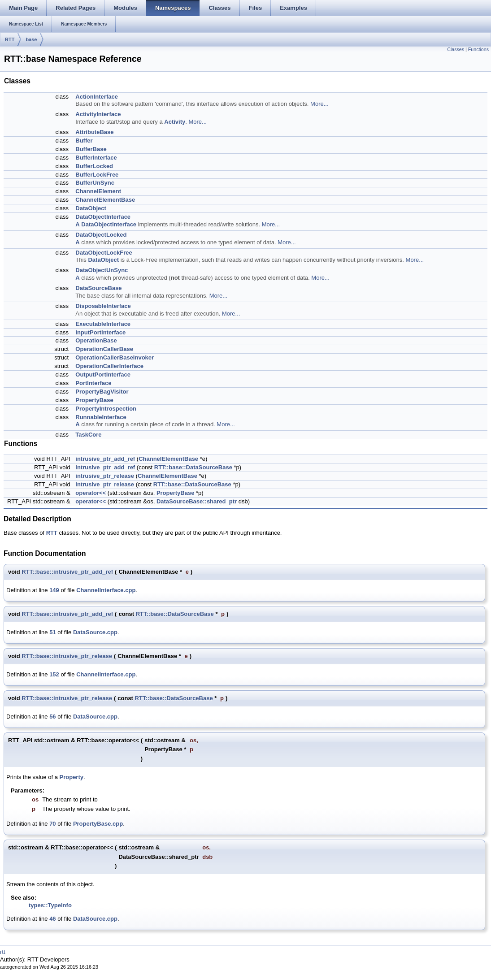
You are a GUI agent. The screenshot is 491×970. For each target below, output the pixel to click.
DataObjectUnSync (101, 270)
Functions (478, 49)
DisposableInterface (103, 306)
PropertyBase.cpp (98, 823)
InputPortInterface (100, 332)
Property (71, 777)
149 (54, 590)
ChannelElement (98, 191)
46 (52, 918)
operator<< (90, 492)
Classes (455, 49)
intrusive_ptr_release (104, 475)
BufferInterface (96, 157)
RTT (9, 39)
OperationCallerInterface (109, 366)
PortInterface (93, 383)
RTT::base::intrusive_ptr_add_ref (67, 571)
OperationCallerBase (104, 349)
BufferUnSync (94, 182)
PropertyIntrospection (105, 408)
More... (319, 103)
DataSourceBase (98, 288)
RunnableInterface (100, 417)
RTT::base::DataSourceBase (193, 467)
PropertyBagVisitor (101, 391)
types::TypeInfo (50, 905)
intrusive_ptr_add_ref (105, 458)
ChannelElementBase (105, 199)
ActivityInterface (98, 114)
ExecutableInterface (102, 323)
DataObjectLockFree (103, 252)
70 (52, 823)
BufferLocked (94, 166)
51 (52, 632)
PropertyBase (94, 400)
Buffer (83, 140)
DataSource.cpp (95, 632)
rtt (2, 951)
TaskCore (88, 434)
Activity (174, 121)
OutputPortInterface (102, 374)
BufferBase (90, 149)
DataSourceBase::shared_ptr (196, 501)
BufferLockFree (96, 174)
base (31, 39)
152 (54, 674)
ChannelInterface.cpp (105, 590)
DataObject (90, 208)
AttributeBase (94, 132)
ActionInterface (96, 96)
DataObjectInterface (102, 216)
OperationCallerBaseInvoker (114, 357)
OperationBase (96, 340)
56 (52, 716)
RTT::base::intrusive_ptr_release (67, 656)
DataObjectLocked (100, 234)
